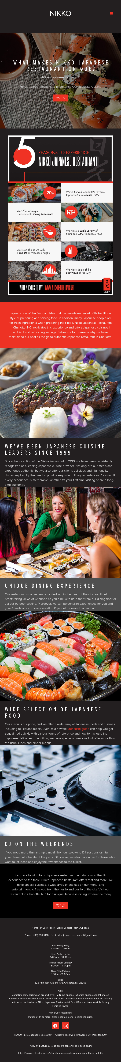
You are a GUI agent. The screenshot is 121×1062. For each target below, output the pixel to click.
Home (35, 927)
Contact (68, 927)
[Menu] (111, 13)
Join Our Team (81, 927)
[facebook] (55, 1025)
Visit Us (60, 98)
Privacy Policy (47, 927)
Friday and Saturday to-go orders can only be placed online (60, 1046)
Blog (59, 927)
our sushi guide (78, 729)
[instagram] (65, 1025)
